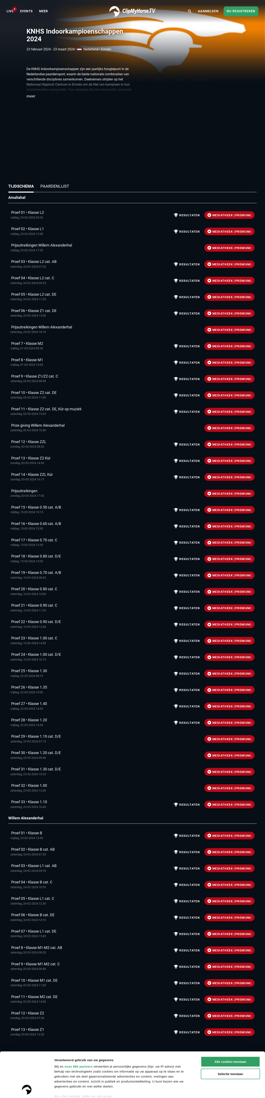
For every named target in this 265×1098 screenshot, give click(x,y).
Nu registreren (241, 11)
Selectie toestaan (230, 1032)
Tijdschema (21, 186)
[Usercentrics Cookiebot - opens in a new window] (27, 1090)
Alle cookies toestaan (230, 1019)
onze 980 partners (78, 1024)
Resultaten (187, 215)
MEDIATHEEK (229, 215)
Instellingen (63, 1090)
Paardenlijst (54, 186)
